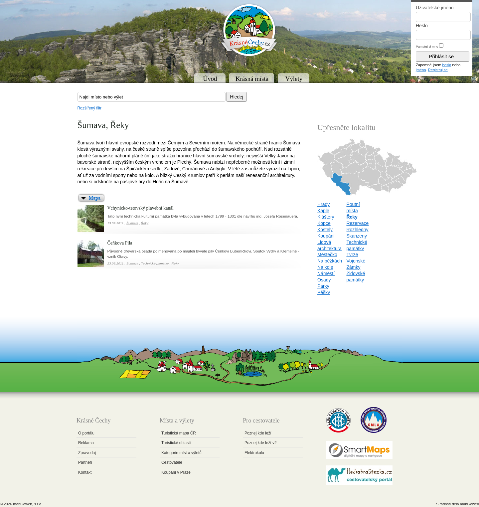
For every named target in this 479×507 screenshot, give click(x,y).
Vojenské (355, 260)
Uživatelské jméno (435, 7)
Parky (323, 286)
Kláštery (325, 217)
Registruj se (438, 70)
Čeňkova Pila (119, 243)
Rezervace (357, 223)
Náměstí (326, 273)
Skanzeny (356, 236)
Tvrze (352, 254)
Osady (324, 279)
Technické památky (155, 263)
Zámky (353, 267)
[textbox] (152, 97)
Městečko (327, 254)
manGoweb (469, 504)
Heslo (422, 25)
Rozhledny (357, 229)
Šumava (132, 223)
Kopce (324, 223)
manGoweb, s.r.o (27, 504)
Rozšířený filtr (90, 108)
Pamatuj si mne (427, 46)
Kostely (325, 229)
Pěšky (323, 292)
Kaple (323, 210)
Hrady (323, 204)
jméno (421, 70)
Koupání (326, 236)
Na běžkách (329, 260)
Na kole (325, 267)
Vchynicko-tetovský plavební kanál (140, 208)
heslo (446, 65)
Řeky (144, 223)
